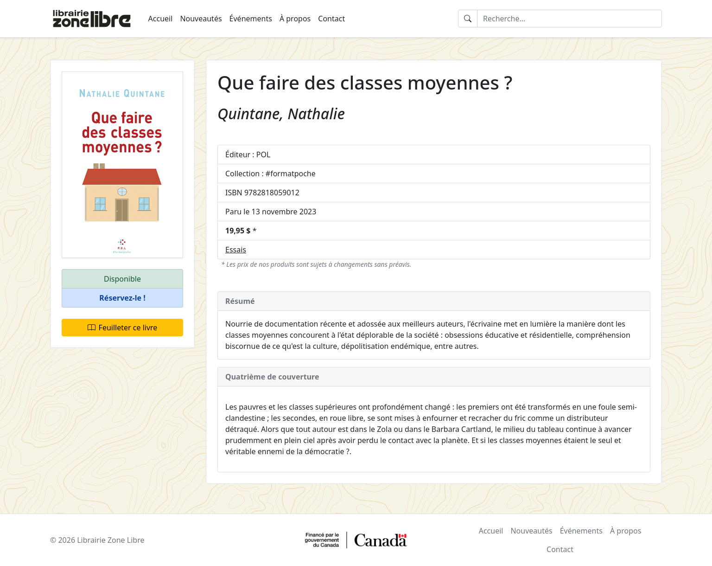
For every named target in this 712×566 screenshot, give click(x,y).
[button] (122, 298)
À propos (295, 18)
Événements (250, 18)
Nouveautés (201, 18)
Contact (331, 18)
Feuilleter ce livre (123, 327)
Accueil (160, 18)
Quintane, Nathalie (281, 113)
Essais (235, 249)
